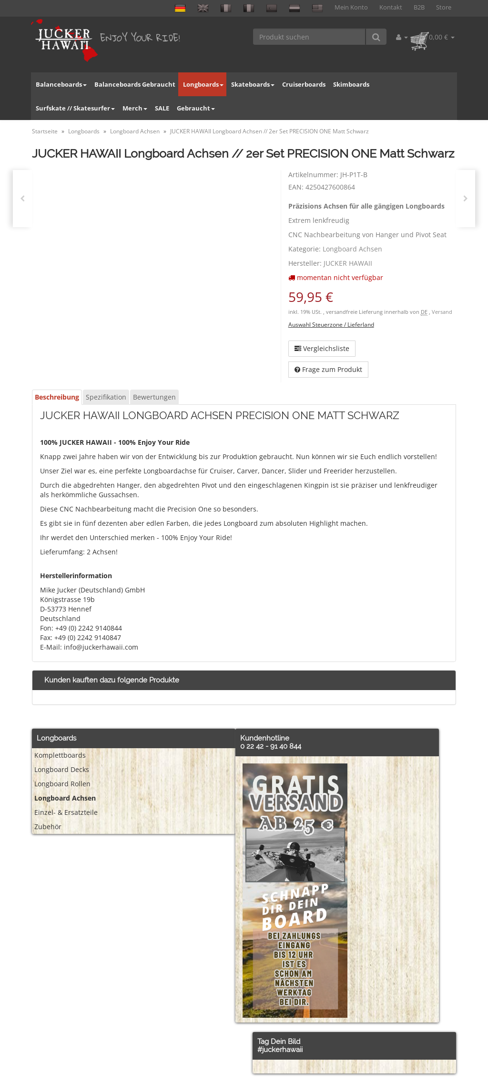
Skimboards (351, 84)
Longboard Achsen (352, 248)
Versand (442, 312)
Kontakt (390, 7)
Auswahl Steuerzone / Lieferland (331, 324)
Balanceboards (61, 84)
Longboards (203, 84)
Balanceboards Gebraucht (134, 84)
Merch (134, 108)
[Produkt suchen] (309, 37)
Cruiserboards (303, 84)
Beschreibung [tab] (57, 396)
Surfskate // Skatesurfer (75, 108)
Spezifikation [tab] (106, 396)
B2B (419, 7)
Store (443, 7)
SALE (162, 108)
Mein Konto (351, 7)
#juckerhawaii (280, 1049)
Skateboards (252, 84)
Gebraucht (196, 108)
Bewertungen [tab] (154, 396)
